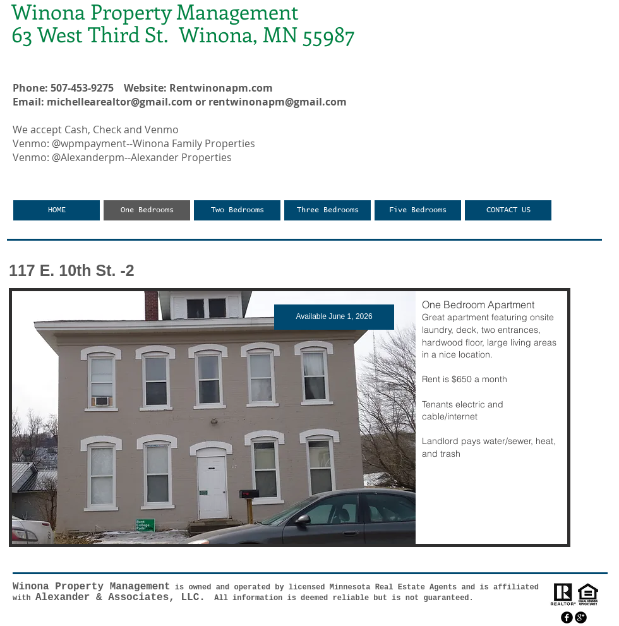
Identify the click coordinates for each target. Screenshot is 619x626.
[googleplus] (581, 617)
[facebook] (567, 617)
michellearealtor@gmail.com (120, 102)
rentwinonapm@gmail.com (277, 102)
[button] (289, 417)
